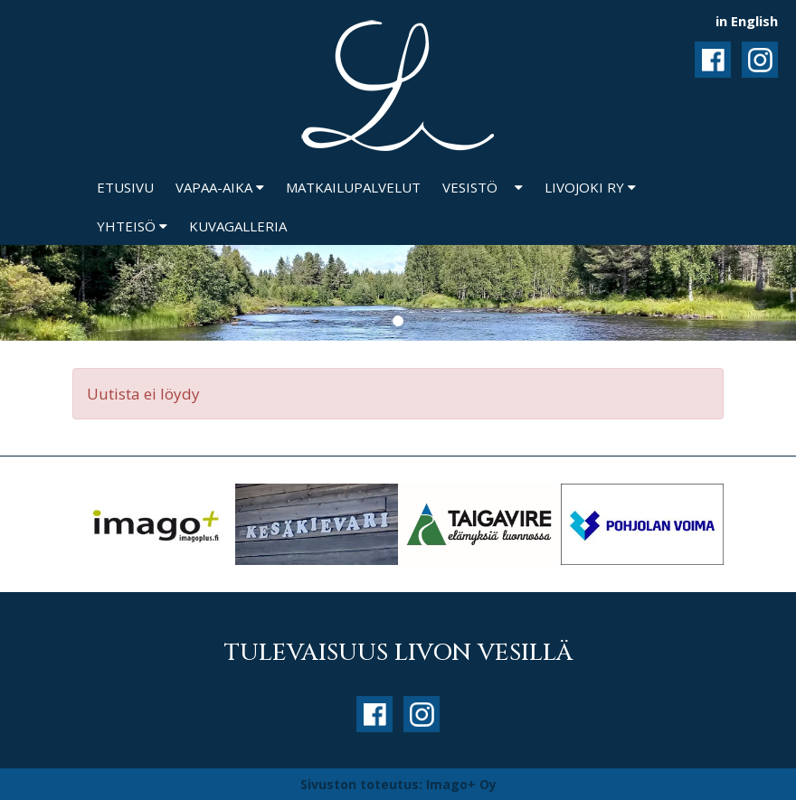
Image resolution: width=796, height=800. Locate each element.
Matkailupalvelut (353, 187)
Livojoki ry (590, 187)
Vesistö (470, 187)
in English (746, 21)
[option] (153, 524)
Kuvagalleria (238, 226)
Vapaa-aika (219, 187)
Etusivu (125, 187)
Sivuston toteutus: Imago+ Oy (398, 784)
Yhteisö (132, 226)
